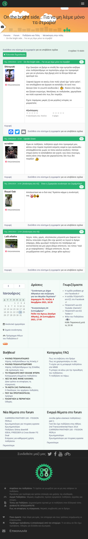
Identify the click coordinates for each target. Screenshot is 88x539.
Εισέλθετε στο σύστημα (13, 50)
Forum (16, 35)
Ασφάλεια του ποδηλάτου (20, 488)
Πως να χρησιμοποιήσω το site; (63, 361)
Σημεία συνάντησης (13, 330)
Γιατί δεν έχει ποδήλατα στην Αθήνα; (65, 424)
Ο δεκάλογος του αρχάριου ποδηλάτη (21, 390)
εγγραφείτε (31, 50)
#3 (81, 187)
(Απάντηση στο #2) (30, 183)
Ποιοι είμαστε (15, 517)
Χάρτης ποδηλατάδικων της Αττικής (21, 361)
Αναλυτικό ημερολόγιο (15, 324)
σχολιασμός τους (16, 370)
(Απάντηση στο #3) (30, 232)
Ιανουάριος (11, 293)
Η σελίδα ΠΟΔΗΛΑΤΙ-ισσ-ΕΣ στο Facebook (74, 299)
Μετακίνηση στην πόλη (53, 35)
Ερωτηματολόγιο (12, 427)
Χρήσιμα (9, 396)
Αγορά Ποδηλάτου (17, 497)
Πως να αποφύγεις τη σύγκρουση (24, 508)
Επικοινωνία (18, 531)
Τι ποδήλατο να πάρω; (59, 376)
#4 (81, 232)
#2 (81, 139)
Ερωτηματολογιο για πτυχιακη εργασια (22, 424)
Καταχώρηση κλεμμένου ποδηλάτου (21, 376)
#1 (81, 62)
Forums (7, 35)
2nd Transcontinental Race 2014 (63, 427)
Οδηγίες (8, 402)
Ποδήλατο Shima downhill (16, 429)
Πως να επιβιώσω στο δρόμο (62, 358)
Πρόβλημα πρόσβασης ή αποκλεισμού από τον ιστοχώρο (34, 523)
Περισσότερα (8, 445)
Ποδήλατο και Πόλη (31, 35)
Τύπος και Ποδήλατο (18, 503)
